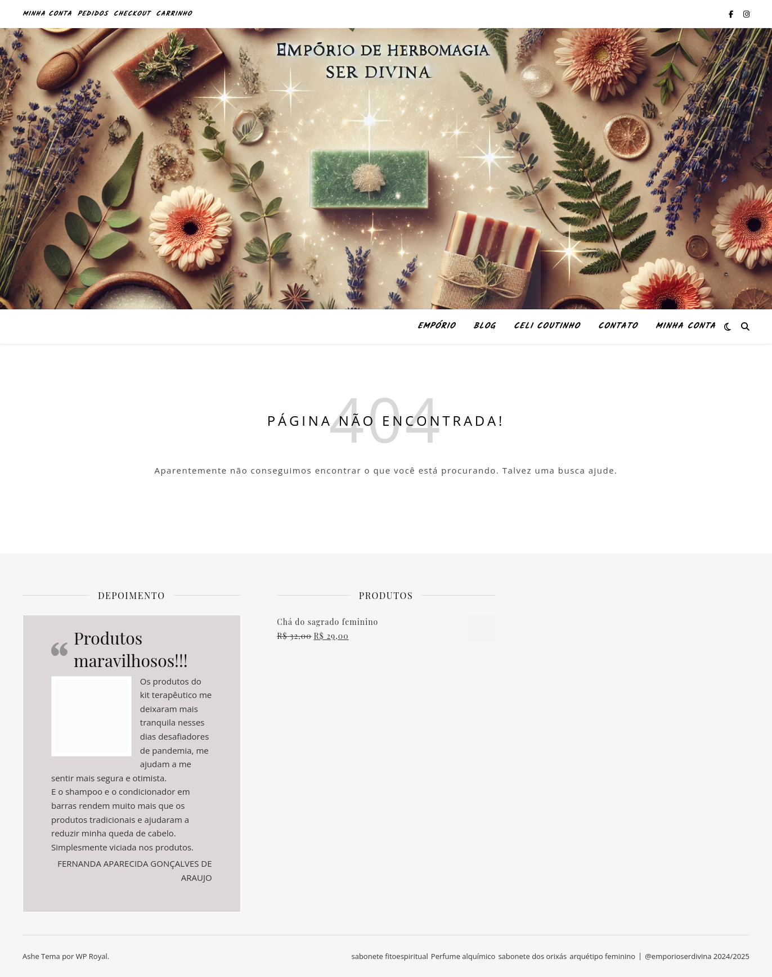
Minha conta (47, 13)
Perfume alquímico (463, 956)
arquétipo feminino (602, 956)
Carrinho (174, 13)
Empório (436, 326)
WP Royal (91, 956)
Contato (618, 326)
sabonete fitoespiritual (389, 956)
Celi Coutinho (547, 326)
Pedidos (93, 13)
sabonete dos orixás (532, 956)
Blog (484, 326)
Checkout (132, 13)
